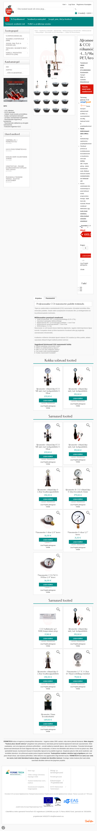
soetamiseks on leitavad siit (85, 178)
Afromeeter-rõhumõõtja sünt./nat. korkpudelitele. (78, 390)
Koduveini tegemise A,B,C (12, 126)
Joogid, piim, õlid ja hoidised (60, 19)
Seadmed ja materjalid (36, 19)
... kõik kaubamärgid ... (14, 73)
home (36, 30)
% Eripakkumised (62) (14, 36)
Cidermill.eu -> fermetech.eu (16, 141)
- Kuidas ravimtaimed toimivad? (13, 116)
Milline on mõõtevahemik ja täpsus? (47, 348)
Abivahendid (57, 30)
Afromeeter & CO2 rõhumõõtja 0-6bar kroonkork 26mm (77, 491)
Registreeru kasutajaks (84, 4)
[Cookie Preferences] (3, 828)
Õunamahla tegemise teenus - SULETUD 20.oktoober (16, 179)
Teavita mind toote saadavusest (87, 89)
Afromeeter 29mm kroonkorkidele (48, 715)
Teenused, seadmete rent (15, 24)
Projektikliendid (57, 782)
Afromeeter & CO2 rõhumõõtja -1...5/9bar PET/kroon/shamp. (62, 32)
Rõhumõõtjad (39, 32)
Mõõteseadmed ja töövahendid (72, 30)
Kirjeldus (38, 298)
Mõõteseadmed (86, 30)
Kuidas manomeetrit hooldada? (46, 353)
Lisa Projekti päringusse (84, 264)
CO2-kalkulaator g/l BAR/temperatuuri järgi (48, 630)
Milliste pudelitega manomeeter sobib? (48, 346)
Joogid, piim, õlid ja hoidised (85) (13, 44)
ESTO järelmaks (10, 112)
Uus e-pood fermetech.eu (16, 150)
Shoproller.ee (89, 821)
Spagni (82, 75)
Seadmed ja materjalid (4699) (15, 39)
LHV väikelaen (9, 110)
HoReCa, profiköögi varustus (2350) (14, 53)
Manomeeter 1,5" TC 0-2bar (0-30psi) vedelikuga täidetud (78, 672)
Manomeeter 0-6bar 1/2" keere (78, 533)
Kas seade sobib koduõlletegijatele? (47, 351)
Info (81, 287)
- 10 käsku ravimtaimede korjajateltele (15, 118)
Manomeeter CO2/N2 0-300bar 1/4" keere (48, 576)
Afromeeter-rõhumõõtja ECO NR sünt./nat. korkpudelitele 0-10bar (47, 391)
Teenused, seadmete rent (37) (16, 49)
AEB (7, 67)
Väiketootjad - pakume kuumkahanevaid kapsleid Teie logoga (16, 168)
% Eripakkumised (17, 19)
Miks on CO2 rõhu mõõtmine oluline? (47, 349)
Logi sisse (71, 4)
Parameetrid (50, 298)
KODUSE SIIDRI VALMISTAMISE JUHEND (16, 158)
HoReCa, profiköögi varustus (39, 24)
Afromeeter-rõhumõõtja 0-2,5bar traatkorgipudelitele (48, 491)
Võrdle (82, 269)
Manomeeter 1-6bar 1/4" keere (48, 532)
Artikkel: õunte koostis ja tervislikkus (16, 114)
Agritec (9, 70)
